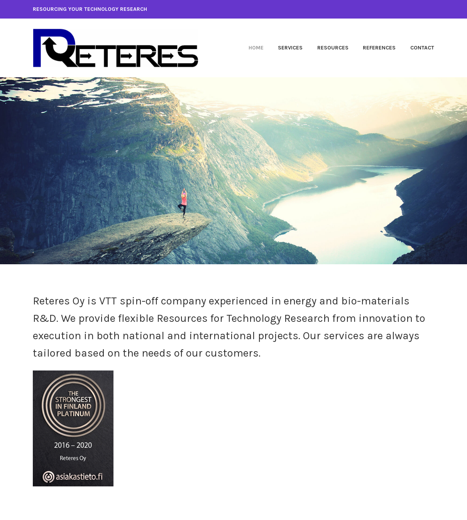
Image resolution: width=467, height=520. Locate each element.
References (379, 47)
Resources (333, 47)
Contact (422, 47)
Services (290, 47)
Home (256, 47)
